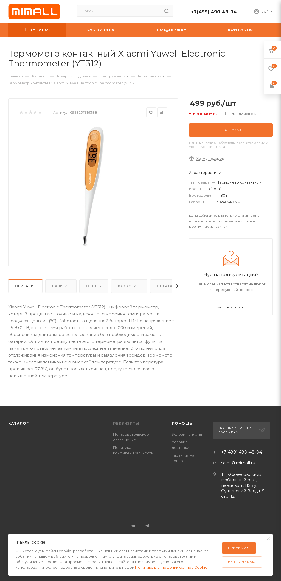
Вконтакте (133, 526)
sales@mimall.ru (238, 462)
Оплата (164, 286)
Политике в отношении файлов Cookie (171, 567)
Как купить (129, 286)
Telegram (147, 526)
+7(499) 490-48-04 (214, 12)
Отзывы (94, 286)
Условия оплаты (187, 434)
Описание (25, 286)
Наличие (61, 286)
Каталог (18, 423)
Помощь (182, 423)
